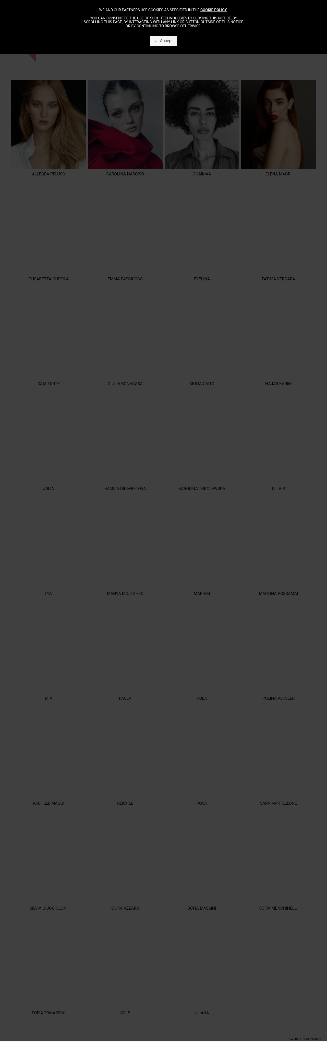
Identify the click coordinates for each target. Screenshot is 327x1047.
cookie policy (213, 10)
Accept (163, 40)
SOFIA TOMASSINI (48, 1012)
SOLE (125, 1012)
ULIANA (202, 1012)
